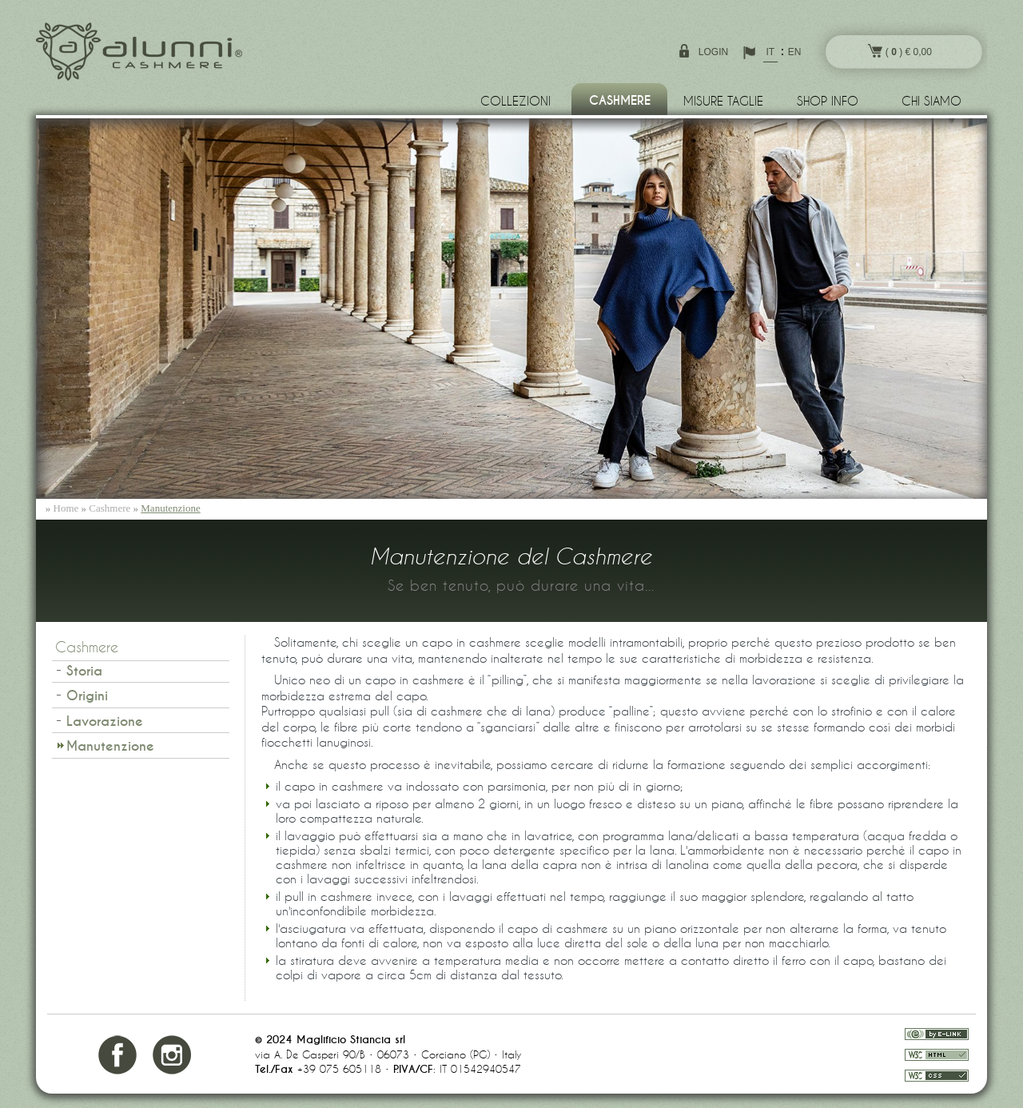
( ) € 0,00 (899, 51)
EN (795, 52)
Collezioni (515, 101)
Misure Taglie (723, 101)
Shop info (827, 101)
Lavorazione (104, 721)
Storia (84, 671)
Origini (87, 696)
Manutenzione (170, 508)
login (713, 52)
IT (770, 52)
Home (66, 508)
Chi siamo (931, 101)
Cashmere (620, 101)
